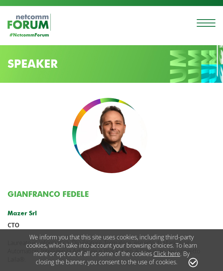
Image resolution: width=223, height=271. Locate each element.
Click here (166, 254)
